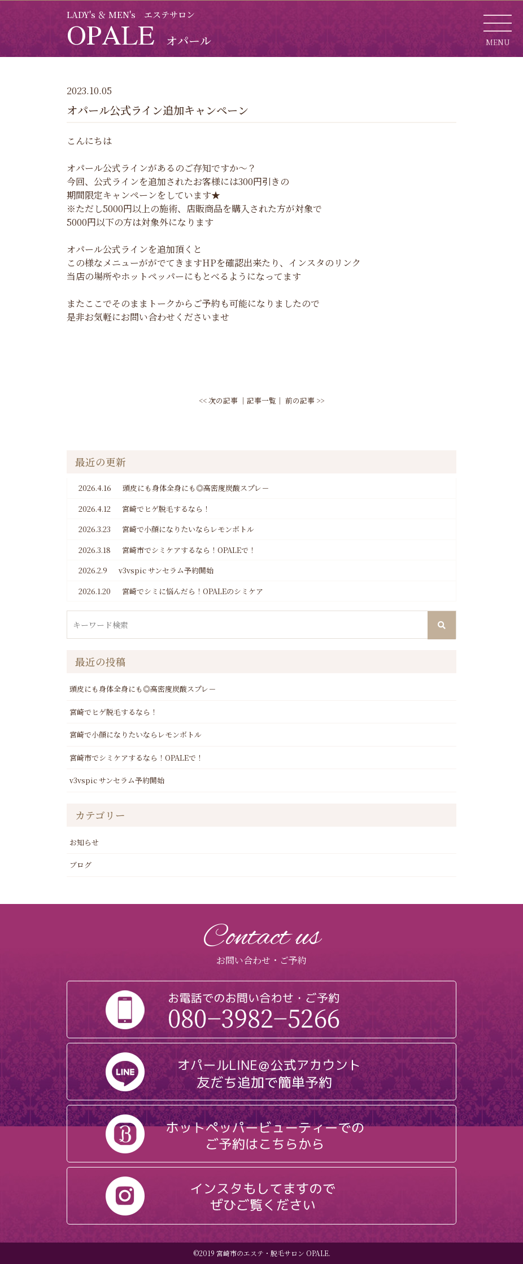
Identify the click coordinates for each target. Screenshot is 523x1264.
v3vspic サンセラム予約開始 (146, 570)
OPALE (139, 34)
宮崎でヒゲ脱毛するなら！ (144, 509)
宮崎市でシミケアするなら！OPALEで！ (167, 550)
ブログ (80, 864)
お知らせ (84, 842)
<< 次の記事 (218, 400)
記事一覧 (261, 400)
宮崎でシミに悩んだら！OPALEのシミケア (171, 591)
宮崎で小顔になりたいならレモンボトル (166, 529)
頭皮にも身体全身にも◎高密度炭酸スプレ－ (174, 488)
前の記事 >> (304, 400)
